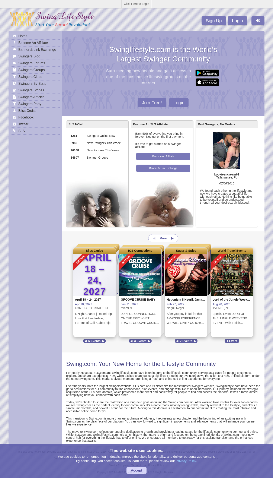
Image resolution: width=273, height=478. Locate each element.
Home (23, 36)
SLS (21, 131)
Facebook (25, 117)
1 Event (232, 340)
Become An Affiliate (163, 156)
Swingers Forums (31, 63)
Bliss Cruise (94, 250)
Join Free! (152, 102)
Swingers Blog (29, 56)
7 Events (186, 340)
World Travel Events (232, 250)
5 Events (94, 340)
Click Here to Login (136, 4)
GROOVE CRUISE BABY (138, 299)
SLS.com (99, 372)
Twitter (23, 124)
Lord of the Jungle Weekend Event (237, 299)
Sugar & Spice (186, 250)
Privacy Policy (186, 461)
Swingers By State (32, 83)
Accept (136, 470)
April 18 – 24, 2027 (88, 299)
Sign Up (214, 20)
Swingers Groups (31, 70)
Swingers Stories (31, 90)
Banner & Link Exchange (163, 168)
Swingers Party (29, 104)
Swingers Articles (31, 97)
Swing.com (80, 364)
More (163, 238)
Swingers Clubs (30, 77)
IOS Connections (140, 250)
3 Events (140, 340)
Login (237, 20)
